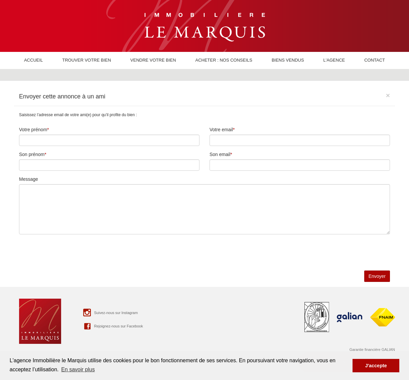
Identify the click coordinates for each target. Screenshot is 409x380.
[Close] (388, 95)
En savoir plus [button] (78, 369)
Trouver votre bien (86, 60)
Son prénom (31, 154)
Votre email (221, 129)
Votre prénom (33, 129)
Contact (374, 60)
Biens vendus (288, 60)
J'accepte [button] (376, 365)
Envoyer (377, 276)
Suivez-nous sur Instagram (110, 312)
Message (28, 179)
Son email (220, 154)
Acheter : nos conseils (223, 60)
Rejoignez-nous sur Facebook (112, 326)
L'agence (334, 60)
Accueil (33, 60)
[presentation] (70, 252)
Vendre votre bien (153, 60)
